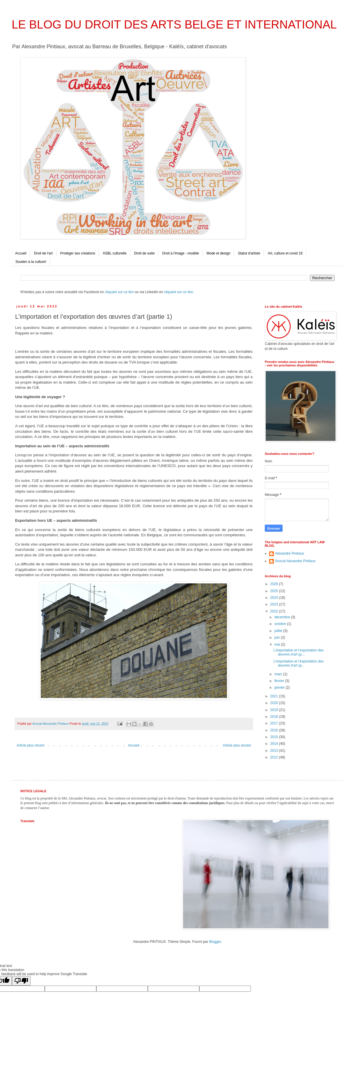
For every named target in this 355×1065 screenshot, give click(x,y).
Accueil (20, 253)
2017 (274, 723)
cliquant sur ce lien (119, 292)
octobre (280, 624)
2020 (274, 703)
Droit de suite (144, 253)
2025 (274, 591)
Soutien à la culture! (30, 262)
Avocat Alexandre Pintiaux (295, 561)
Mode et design (218, 253)
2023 (274, 604)
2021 (274, 696)
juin (277, 637)
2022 (274, 611)
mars (278, 674)
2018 (274, 717)
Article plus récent (30, 745)
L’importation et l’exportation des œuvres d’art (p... (299, 652)
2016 (274, 730)
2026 (274, 584)
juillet (278, 631)
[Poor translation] (21, 981)
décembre (282, 617)
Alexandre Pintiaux (289, 553)
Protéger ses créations (77, 253)
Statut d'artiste (249, 253)
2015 (274, 737)
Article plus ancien (237, 745)
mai (277, 644)
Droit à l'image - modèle (180, 253)
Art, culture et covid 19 (285, 253)
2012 (274, 757)
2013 (274, 751)
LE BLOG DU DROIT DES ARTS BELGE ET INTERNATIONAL (174, 24)
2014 (274, 744)
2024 (274, 598)
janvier (280, 687)
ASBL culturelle (115, 253)
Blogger (215, 942)
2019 (274, 710)
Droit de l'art (43, 253)
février (279, 681)
